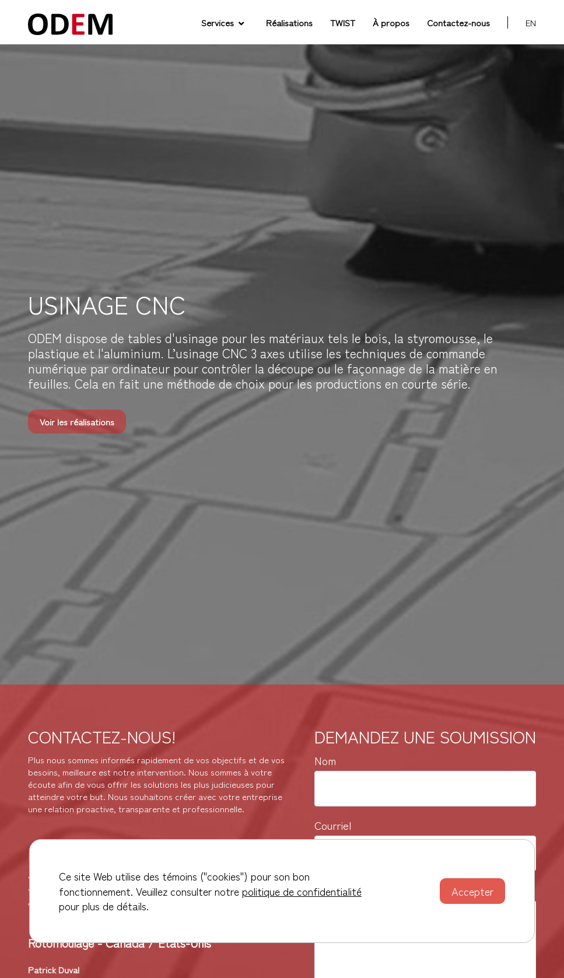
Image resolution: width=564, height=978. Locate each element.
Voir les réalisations (77, 421)
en (531, 22)
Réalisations (289, 22)
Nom (325, 760)
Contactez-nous (458, 22)
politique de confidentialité (302, 891)
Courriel (332, 825)
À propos (391, 22)
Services (222, 22)
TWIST (342, 22)
